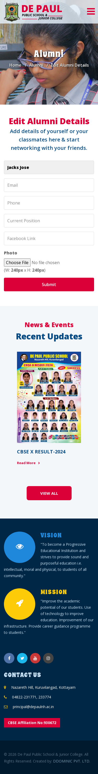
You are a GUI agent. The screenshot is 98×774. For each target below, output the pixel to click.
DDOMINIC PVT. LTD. (71, 761)
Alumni (36, 65)
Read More (26, 462)
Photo (10, 253)
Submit (49, 284)
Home (15, 65)
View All (49, 493)
